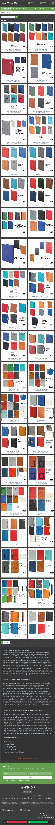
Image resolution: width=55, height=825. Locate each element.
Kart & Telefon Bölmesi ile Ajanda (14, 576)
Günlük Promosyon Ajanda (41, 174)
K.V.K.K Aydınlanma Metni (40, 798)
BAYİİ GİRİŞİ (43, 8)
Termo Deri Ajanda (14, 174)
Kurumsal (5, 798)
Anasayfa (3, 12)
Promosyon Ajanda (14, 205)
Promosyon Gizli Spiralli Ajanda (41, 452)
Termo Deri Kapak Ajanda (41, 112)
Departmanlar (22, 796)
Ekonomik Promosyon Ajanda (41, 297)
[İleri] (8, 642)
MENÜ (51, 9)
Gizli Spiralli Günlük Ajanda (13, 297)
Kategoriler (49, 17)
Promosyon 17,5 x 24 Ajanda (14, 483)
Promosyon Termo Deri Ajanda (14, 81)
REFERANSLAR (22, 8)
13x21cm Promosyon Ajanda (41, 267)
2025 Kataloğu (53, 412)
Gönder (28, 777)
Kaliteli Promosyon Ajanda (14, 607)
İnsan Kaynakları (32, 796)
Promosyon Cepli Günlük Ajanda (13, 143)
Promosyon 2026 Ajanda (14, 421)
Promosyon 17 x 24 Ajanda (41, 421)
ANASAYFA (15, 8)
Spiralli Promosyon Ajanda (41, 328)
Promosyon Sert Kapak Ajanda (14, 390)
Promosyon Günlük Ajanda (13, 452)
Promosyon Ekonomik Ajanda (41, 50)
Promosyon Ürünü (27, 798)
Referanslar (14, 796)
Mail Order (1, 407)
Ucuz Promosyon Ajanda (14, 638)
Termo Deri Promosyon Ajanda (41, 81)
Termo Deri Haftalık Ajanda (41, 236)
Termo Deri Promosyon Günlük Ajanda (14, 50)
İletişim (50, 798)
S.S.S (39, 796)
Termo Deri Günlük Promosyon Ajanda (14, 267)
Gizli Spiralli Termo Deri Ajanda (14, 328)
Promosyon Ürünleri (14, 798)
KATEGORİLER (6, 8)
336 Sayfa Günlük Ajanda (41, 143)
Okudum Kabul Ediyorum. (17, 780)
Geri (52, 20)
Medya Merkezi (46, 796)
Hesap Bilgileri (1, 416)
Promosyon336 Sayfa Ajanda (41, 483)
